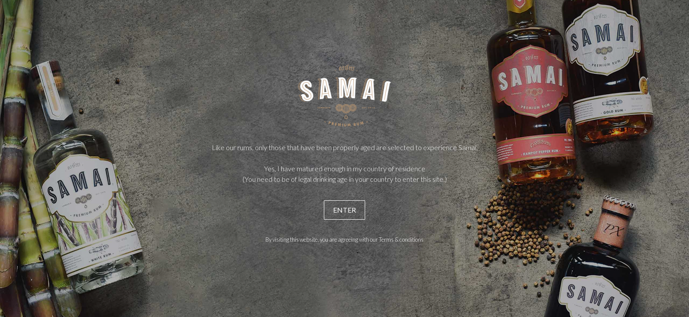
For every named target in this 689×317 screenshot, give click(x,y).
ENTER (344, 210)
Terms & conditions (401, 239)
